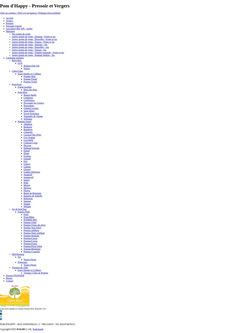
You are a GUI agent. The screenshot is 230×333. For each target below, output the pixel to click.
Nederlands (38, 329)
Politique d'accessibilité (49, 13)
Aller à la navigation (27, 13)
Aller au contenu (8, 13)
